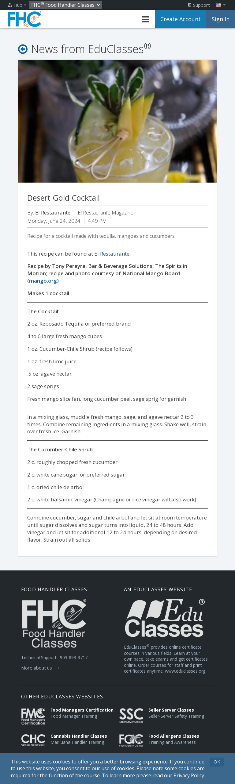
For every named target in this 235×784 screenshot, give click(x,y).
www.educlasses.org (185, 671)
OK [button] (217, 762)
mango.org (43, 280)
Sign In (220, 19)
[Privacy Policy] (188, 775)
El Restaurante (111, 253)
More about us (40, 668)
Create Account (180, 19)
